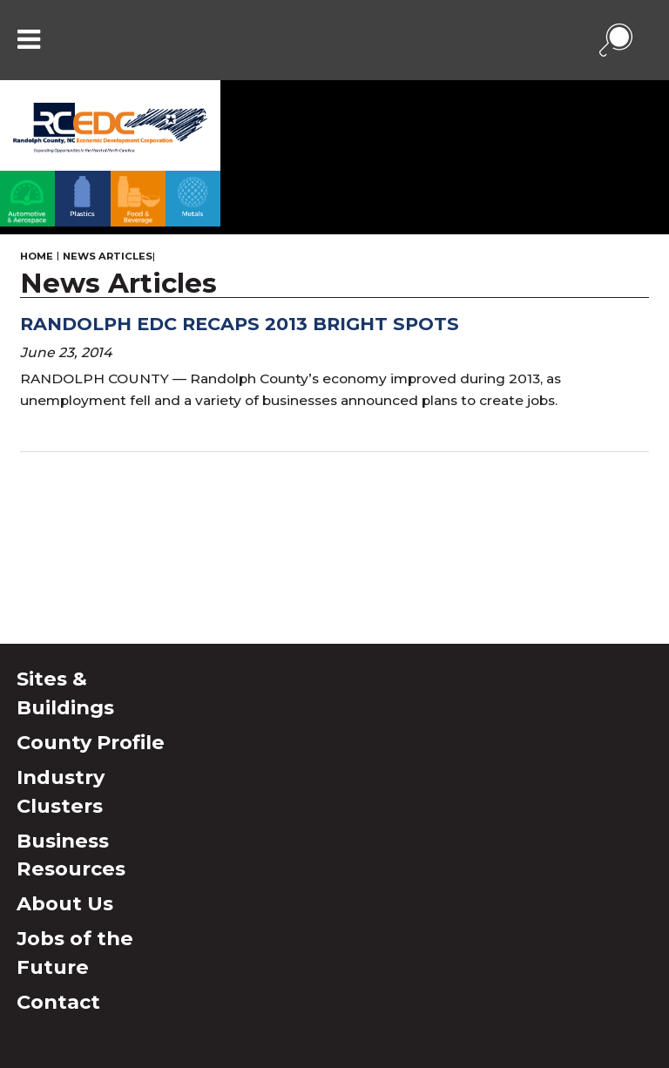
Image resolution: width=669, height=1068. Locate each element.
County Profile (91, 742)
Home (36, 256)
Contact (58, 1002)
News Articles (107, 256)
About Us (65, 903)
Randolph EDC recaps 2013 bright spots (239, 324)
